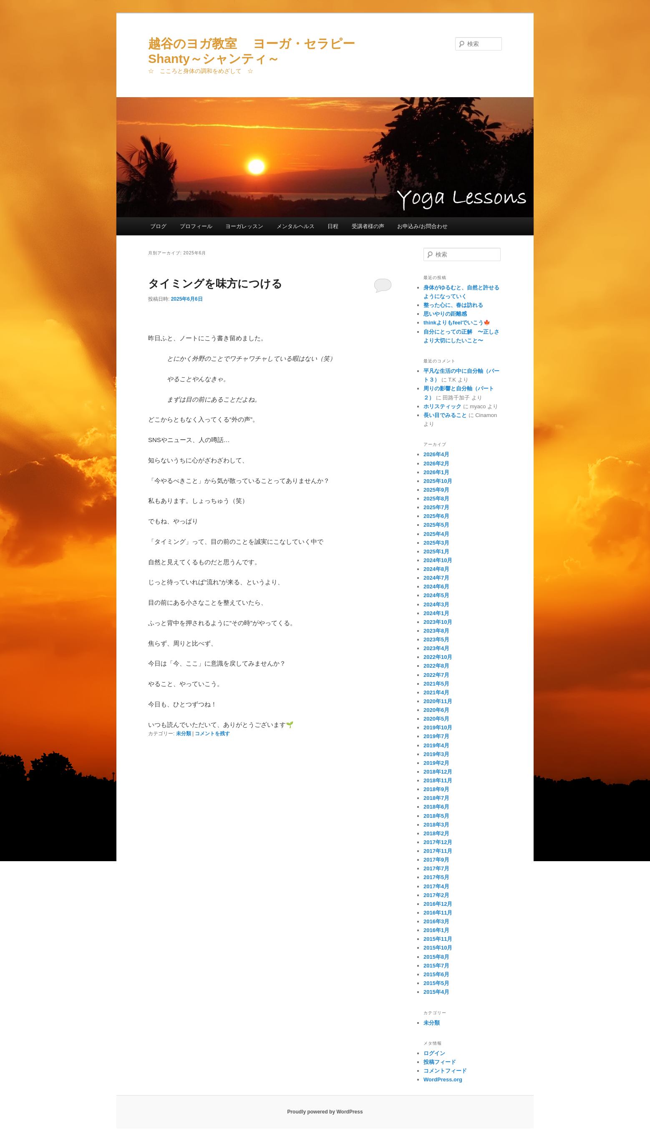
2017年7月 (436, 868)
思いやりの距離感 (445, 314)
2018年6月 (436, 807)
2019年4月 (436, 745)
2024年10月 (437, 560)
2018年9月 (436, 789)
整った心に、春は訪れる (453, 305)
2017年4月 (436, 886)
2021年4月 (436, 692)
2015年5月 (436, 983)
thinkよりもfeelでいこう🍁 (456, 322)
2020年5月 (436, 719)
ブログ (158, 226)
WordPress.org (442, 1079)
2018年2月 (436, 833)
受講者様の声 (368, 226)
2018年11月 (437, 780)
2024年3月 (436, 604)
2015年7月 (436, 966)
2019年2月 (436, 763)
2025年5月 (436, 525)
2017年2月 (436, 895)
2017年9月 (436, 860)
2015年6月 (436, 974)
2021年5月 (436, 684)
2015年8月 (436, 957)
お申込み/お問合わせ (422, 226)
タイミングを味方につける (215, 283)
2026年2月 (436, 463)
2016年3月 (436, 921)
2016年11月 (437, 913)
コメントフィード (445, 1071)
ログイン (434, 1053)
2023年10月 (437, 622)
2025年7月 (436, 507)
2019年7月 (436, 736)
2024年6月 (436, 586)
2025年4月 (436, 534)
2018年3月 (436, 825)
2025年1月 (436, 551)
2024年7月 (436, 578)
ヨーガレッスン (244, 226)
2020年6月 (436, 710)
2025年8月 (436, 498)
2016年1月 (436, 930)
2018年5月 (436, 816)
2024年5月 (436, 595)
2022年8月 (436, 666)
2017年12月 (437, 842)
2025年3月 (436, 543)
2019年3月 (436, 754)
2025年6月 (436, 516)
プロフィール (196, 226)
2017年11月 (437, 851)
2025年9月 (436, 490)
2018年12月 (437, 772)
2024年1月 (436, 613)
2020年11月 (437, 701)
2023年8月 (436, 631)
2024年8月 (436, 569)
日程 (333, 226)
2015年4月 (436, 992)
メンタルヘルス (296, 226)
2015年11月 (437, 939)
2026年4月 (436, 454)
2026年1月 (436, 472)
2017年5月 (436, 877)
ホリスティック (442, 406)
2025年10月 (437, 481)
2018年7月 (436, 798)
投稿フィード (439, 1062)
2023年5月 (436, 639)
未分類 (183, 733)
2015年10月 (437, 948)
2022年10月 (437, 657)
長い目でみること (445, 415)
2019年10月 (437, 727)
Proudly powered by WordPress (325, 1112)
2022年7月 (436, 675)
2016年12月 (437, 904)
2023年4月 (436, 648)
